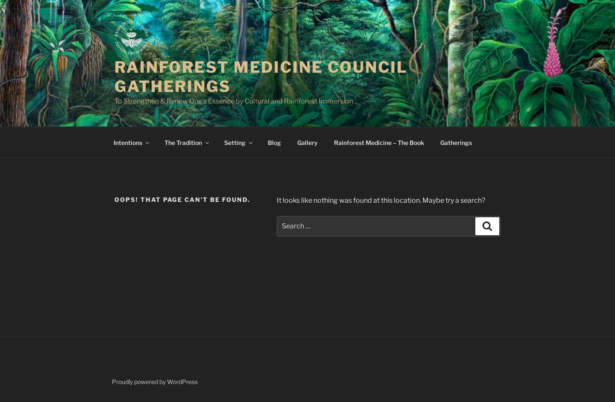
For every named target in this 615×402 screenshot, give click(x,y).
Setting (239, 142)
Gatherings (456, 142)
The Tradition (187, 142)
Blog (274, 142)
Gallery (307, 142)
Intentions (132, 142)
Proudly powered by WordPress (155, 381)
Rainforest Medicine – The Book (379, 142)
